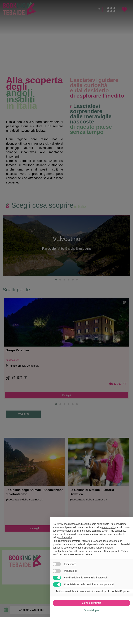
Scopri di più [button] (91, 610)
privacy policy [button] (108, 527)
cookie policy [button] (65, 537)
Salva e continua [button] (91, 602)
